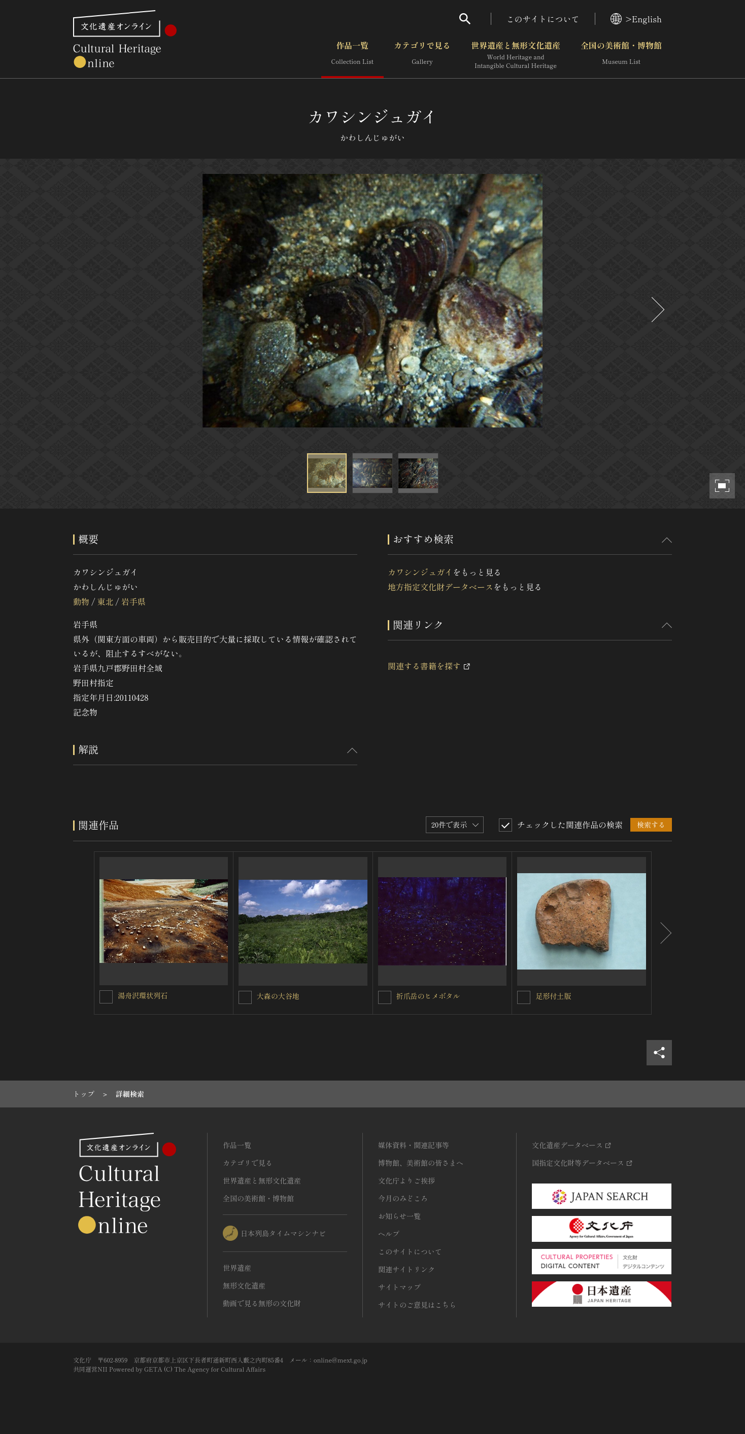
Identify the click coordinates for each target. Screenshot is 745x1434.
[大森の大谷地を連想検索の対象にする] (245, 997)
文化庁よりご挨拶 (406, 1180)
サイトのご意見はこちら (417, 1305)
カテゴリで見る (422, 55)
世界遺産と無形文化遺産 (515, 55)
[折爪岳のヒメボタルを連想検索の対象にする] (384, 997)
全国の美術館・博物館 (621, 55)
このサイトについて (543, 19)
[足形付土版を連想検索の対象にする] (523, 997)
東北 (105, 601)
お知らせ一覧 (399, 1216)
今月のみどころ (403, 1198)
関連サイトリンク (406, 1269)
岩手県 (133, 601)
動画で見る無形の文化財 (262, 1303)
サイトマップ (399, 1287)
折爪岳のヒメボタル (428, 996)
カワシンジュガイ (420, 572)
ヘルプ (388, 1234)
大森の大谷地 (278, 996)
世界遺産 (237, 1268)
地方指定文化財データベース (440, 587)
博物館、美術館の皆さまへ (420, 1163)
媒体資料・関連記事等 (413, 1145)
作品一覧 (352, 55)
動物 (81, 601)
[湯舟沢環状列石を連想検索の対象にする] (106, 996)
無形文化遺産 (244, 1285)
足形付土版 (553, 996)
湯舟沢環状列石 (142, 995)
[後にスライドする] (656, 309)
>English (636, 19)
